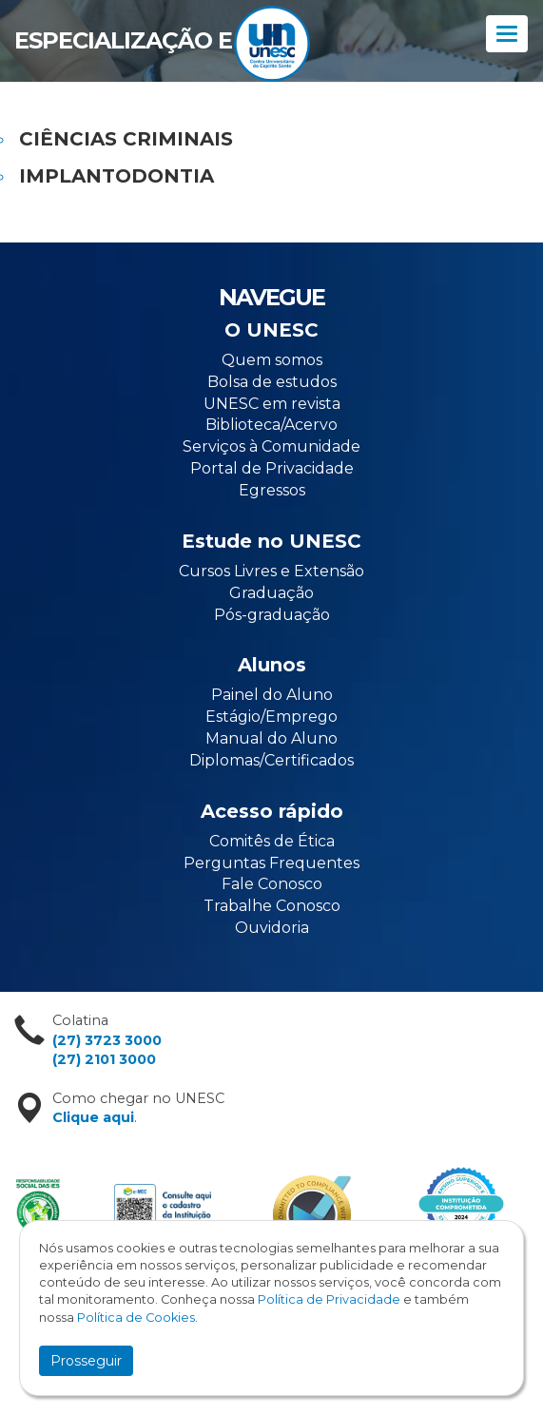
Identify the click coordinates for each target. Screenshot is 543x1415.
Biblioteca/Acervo (271, 425)
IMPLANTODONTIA (116, 176)
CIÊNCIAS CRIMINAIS (126, 138)
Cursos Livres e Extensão (271, 571)
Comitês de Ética (272, 841)
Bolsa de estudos (272, 382)
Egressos (272, 490)
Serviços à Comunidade (271, 446)
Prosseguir (86, 1360)
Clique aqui (93, 1117)
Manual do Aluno (271, 738)
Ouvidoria (272, 928)
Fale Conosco (272, 884)
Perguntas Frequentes (271, 863)
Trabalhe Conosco (272, 906)
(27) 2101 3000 (104, 1059)
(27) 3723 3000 (107, 1040)
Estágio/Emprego (271, 717)
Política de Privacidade (329, 1299)
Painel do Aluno (272, 695)
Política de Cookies (136, 1317)
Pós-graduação (272, 615)
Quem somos (272, 360)
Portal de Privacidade (272, 468)
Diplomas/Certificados (271, 760)
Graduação (271, 593)
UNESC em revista (272, 404)
